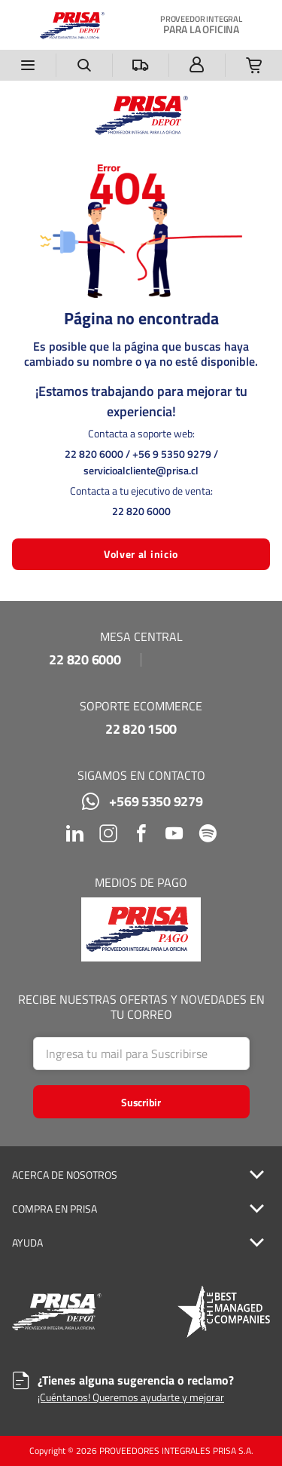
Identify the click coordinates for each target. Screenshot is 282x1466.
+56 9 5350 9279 (171, 454)
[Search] (141, 1053)
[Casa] (72, 25)
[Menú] (28, 65)
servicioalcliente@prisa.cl (141, 470)
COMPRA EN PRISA (54, 1208)
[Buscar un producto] (84, 65)
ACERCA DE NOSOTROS (64, 1174)
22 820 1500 (141, 729)
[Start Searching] (141, 1101)
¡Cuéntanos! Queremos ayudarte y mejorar (131, 1397)
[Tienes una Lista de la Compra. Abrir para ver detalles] (254, 65)
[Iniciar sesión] (197, 65)
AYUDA (27, 1242)
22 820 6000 (94, 454)
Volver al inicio (141, 554)
